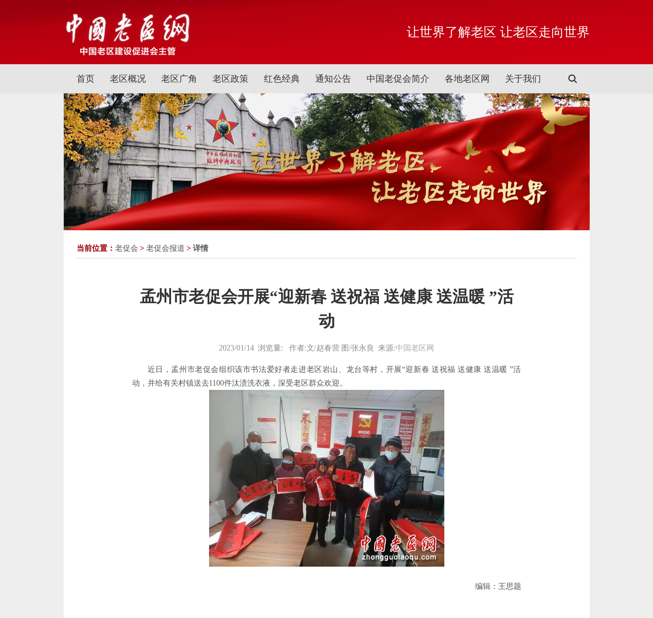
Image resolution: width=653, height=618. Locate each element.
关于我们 (523, 79)
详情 (200, 248)
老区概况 (128, 79)
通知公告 (333, 79)
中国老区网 (415, 348)
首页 (86, 79)
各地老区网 (467, 79)
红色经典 (282, 79)
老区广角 (179, 79)
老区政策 (230, 79)
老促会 (126, 248)
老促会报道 (165, 248)
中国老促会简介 (397, 79)
